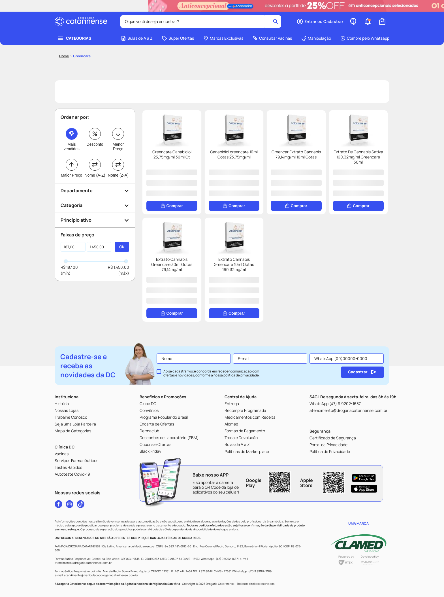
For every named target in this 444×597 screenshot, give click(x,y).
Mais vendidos (72, 151)
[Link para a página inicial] (64, 61)
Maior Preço (71, 180)
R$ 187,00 (69, 272)
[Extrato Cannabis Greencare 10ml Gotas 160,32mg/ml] (234, 275)
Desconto (94, 149)
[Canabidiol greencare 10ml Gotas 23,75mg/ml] (234, 167)
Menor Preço (118, 151)
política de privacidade (241, 375)
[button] (319, 21)
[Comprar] (171, 211)
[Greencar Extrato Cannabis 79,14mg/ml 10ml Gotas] (296, 167)
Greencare (82, 61)
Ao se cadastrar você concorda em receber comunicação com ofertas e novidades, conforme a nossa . (211, 373)
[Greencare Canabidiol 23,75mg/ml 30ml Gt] (171, 167)
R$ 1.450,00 (118, 272)
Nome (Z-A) (118, 180)
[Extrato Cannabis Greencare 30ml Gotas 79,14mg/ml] (171, 275)
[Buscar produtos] (275, 21)
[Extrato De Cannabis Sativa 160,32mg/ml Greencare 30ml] (358, 167)
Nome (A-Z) (94, 180)
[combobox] (201, 21)
